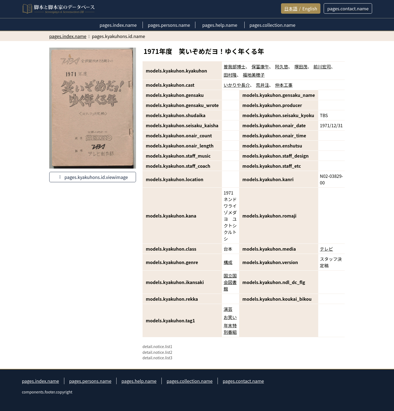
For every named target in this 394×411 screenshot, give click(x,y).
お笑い (230, 317)
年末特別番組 (230, 328)
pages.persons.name (90, 381)
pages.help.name (139, 381)
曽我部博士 (234, 66)
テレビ (326, 248)
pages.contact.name (243, 381)
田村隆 (230, 74)
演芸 (228, 309)
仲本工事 (283, 85)
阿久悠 (281, 66)
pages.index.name (40, 381)
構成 (228, 262)
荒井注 (262, 85)
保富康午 (260, 66)
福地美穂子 (254, 74)
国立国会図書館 (230, 282)
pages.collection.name (190, 381)
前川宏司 (322, 66)
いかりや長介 (237, 85)
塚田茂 (300, 66)
